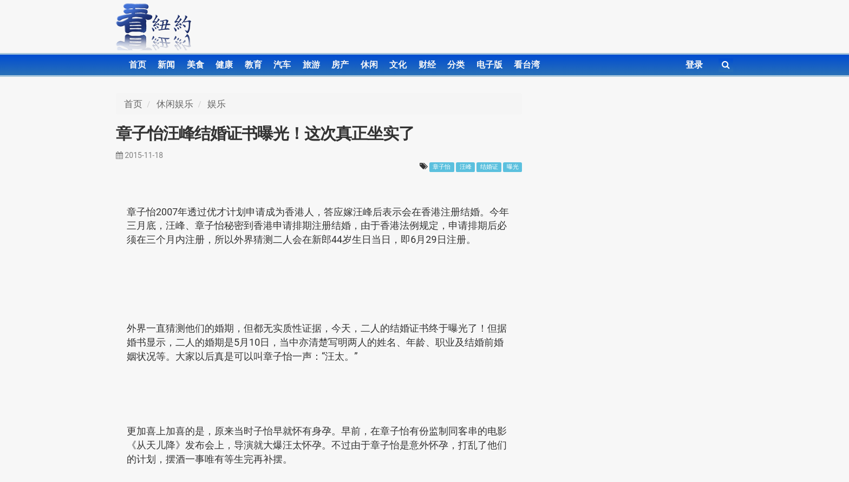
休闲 (369, 65)
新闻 (166, 65)
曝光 (513, 166)
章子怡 (441, 166)
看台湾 (527, 65)
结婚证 (489, 166)
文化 (398, 65)
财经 (427, 65)
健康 (224, 65)
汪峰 (466, 166)
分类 (456, 65)
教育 (253, 65)
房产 (340, 65)
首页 (137, 65)
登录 (694, 65)
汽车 (282, 65)
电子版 (489, 65)
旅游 (311, 65)
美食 (195, 65)
